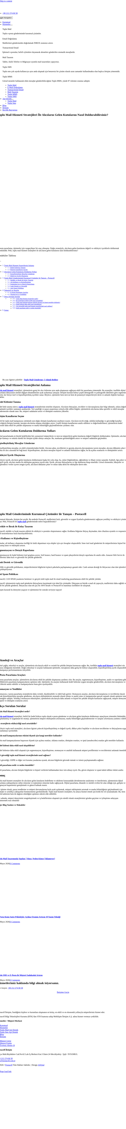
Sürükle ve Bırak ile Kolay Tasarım (21, 280)
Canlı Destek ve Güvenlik (18, 286)
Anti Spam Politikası (17, 288)
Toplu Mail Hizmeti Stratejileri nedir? (27, 299)
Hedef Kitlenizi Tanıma (17, 268)
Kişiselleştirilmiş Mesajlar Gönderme (22, 274)
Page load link (5, 1071)
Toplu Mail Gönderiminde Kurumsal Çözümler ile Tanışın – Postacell (29, 278)
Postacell (8, 1065)
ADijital (41, 1065)
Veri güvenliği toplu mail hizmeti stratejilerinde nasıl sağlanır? (34, 306)
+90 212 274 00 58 (15, 988)
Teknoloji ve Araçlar (11, 290)
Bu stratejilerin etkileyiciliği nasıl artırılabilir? (29, 300)
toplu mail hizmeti (105, 665)
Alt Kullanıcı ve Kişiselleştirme (20, 282)
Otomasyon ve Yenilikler (18, 294)
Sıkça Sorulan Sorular (12, 297)
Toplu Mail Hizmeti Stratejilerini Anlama (19, 266)
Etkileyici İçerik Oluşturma (19, 276)
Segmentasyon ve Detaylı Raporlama (22, 284)
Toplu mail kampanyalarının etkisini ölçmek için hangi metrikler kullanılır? (38, 302)
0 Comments (15, 863)
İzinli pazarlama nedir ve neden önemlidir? (28, 308)
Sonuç (6, 310)
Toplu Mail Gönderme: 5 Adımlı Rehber (41, 380)
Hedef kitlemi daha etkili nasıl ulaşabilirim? (29, 304)
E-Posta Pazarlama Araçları (19, 292)
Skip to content (6, 1)
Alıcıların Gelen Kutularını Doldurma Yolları (20, 272)
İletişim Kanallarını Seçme (19, 270)
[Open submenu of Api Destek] (12, 99)
